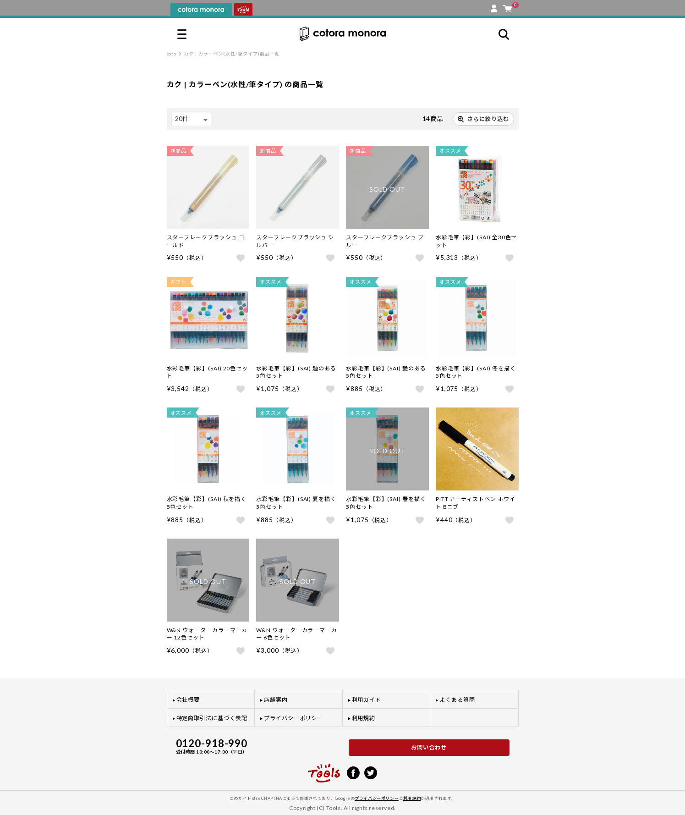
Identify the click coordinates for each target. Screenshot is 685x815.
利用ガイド (367, 699)
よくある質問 (457, 699)
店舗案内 (276, 699)
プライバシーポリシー (293, 718)
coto (172, 53)
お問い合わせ (429, 747)
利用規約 (364, 718)
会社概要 (188, 699)
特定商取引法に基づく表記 (211, 718)
